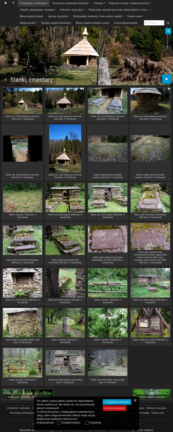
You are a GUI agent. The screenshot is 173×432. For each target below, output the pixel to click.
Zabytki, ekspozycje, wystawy (37, 9)
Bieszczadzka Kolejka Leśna (92, 23)
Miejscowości (27, 23)
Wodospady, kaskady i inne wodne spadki (97, 16)
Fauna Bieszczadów (126, 23)
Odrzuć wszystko (115, 408)
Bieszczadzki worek (31, 16)
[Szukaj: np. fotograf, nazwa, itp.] (154, 22)
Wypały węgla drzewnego (56, 23)
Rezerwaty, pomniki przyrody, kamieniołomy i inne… (119, 9)
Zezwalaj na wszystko (117, 402)
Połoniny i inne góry (71, 9)
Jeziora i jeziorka (57, 16)
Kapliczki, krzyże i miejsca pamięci (129, 3)
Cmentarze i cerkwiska (33, 3)
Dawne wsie (134, 16)
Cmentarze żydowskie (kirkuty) (70, 3)
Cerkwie (98, 3)
